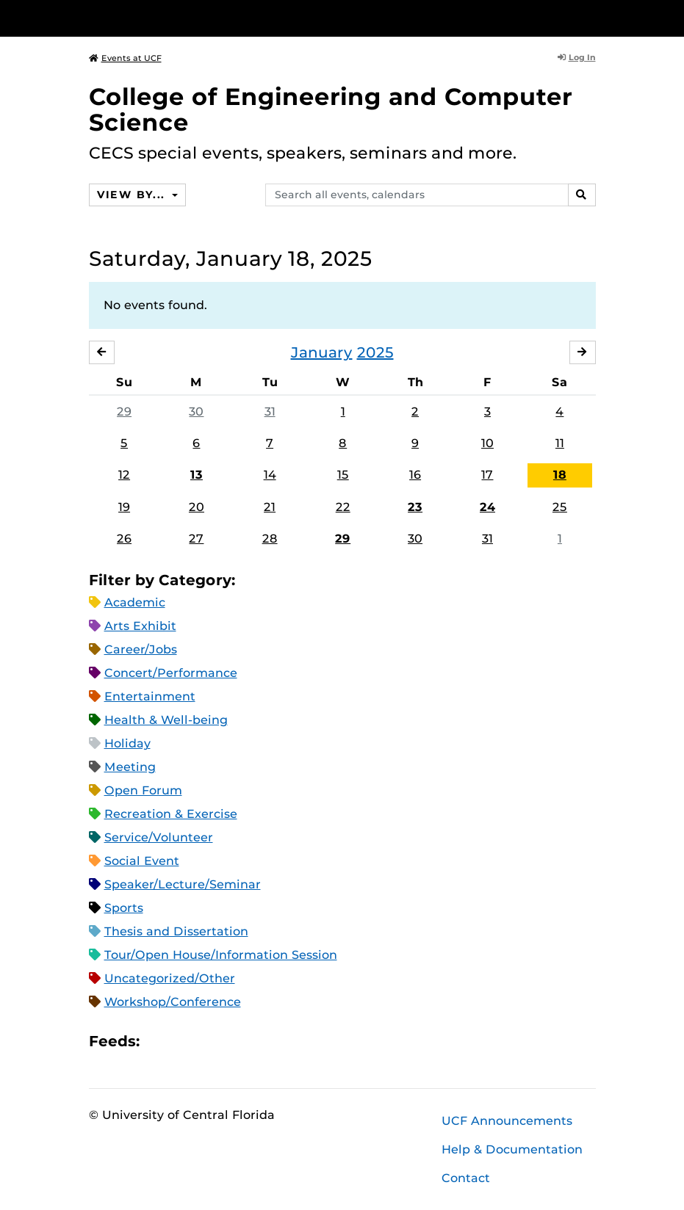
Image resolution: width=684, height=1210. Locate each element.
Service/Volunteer (158, 837)
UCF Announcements (507, 1121)
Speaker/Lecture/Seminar (182, 884)
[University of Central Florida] (186, 18)
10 (487, 443)
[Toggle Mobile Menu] (592, 17)
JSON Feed (258, 1041)
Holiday (127, 743)
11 (559, 443)
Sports (123, 908)
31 (270, 412)
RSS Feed (208, 1041)
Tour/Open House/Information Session (220, 955)
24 (487, 507)
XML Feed (233, 1041)
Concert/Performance (170, 673)
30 (196, 412)
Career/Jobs (140, 649)
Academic (134, 602)
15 (343, 475)
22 (343, 507)
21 (270, 507)
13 (196, 475)
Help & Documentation (512, 1149)
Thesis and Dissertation (176, 931)
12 (124, 475)
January (322, 352)
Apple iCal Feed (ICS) (158, 1041)
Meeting (130, 767)
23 (415, 507)
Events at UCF (125, 58)
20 (196, 507)
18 (559, 475)
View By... (133, 194)
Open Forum (143, 790)
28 (270, 539)
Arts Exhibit (140, 626)
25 (559, 507)
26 (124, 539)
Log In (577, 57)
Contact (466, 1178)
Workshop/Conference (172, 1002)
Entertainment (149, 696)
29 (124, 412)
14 (270, 475)
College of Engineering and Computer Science (330, 109)
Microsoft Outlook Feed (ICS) (183, 1041)
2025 (375, 352)
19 (124, 507)
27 (196, 539)
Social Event (141, 861)
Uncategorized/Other (169, 978)
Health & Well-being (166, 720)
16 (415, 475)
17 (487, 475)
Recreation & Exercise (170, 814)
